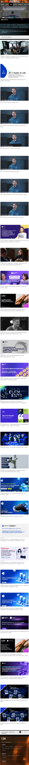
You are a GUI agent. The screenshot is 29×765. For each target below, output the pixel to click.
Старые (14, 25)
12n (3, 739)
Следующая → (12, 732)
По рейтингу (14, 27)
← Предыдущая (4, 732)
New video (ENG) (23, 27)
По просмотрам (21, 25)
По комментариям (5, 27)
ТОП (4, 25)
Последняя (3, 733)
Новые (8, 25)
